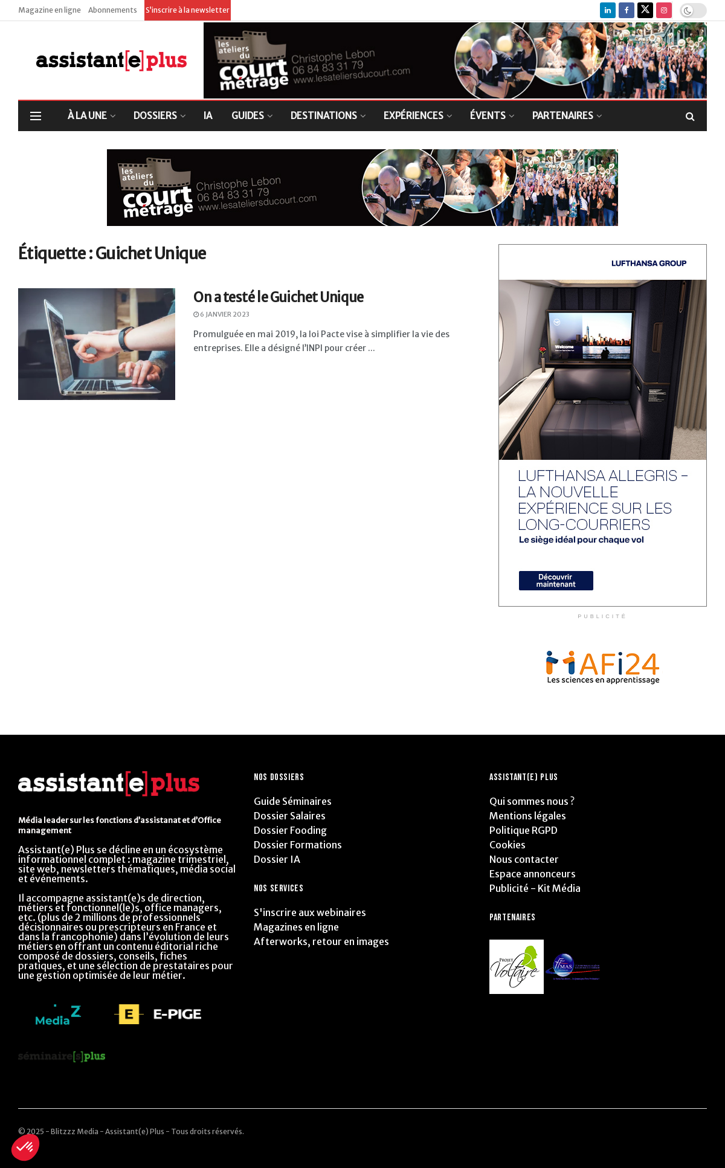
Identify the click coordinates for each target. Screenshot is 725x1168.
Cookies (507, 845)
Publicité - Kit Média (535, 888)
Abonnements (112, 10)
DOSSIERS (155, 115)
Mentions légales (527, 816)
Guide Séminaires (293, 801)
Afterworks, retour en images (321, 941)
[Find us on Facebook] (626, 10)
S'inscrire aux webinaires (310, 912)
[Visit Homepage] (102, 60)
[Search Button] (690, 116)
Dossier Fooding (290, 830)
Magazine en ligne (49, 10)
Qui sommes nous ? (532, 801)
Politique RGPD (523, 830)
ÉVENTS (488, 115)
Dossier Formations (298, 845)
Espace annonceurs (532, 874)
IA (208, 115)
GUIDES (247, 115)
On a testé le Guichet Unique (278, 297)
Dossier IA (277, 859)
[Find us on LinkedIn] (608, 10)
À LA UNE (87, 115)
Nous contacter (524, 859)
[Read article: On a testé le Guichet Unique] (96, 344)
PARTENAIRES (562, 115)
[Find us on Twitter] (645, 10)
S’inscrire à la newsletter (187, 10)
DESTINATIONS (324, 115)
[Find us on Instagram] (664, 10)
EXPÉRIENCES (413, 115)
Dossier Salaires (290, 816)
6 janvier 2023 (221, 314)
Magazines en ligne (296, 927)
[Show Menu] (35, 116)
